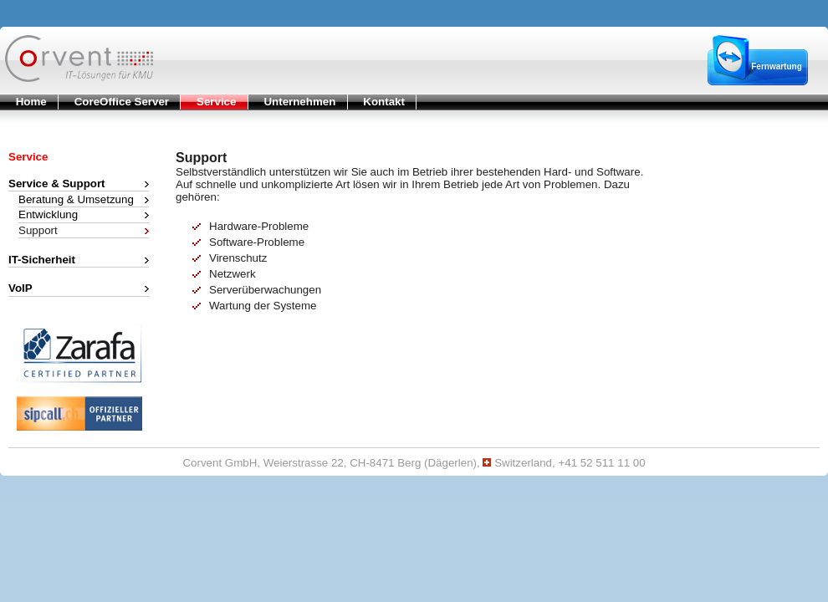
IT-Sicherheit (41, 258)
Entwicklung (48, 214)
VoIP (20, 287)
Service (208, 101)
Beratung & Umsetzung (76, 198)
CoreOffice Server (114, 101)
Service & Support (56, 183)
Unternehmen (292, 101)
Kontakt (376, 101)
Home (23, 101)
